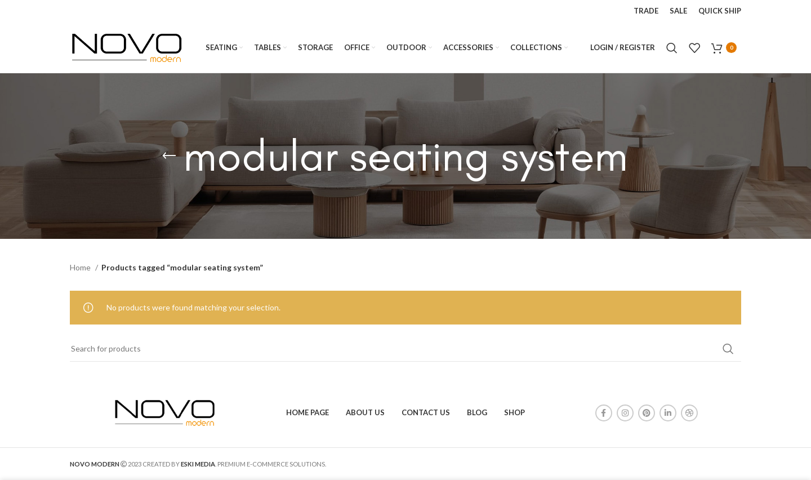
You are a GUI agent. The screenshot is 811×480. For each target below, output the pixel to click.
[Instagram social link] (625, 413)
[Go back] (169, 156)
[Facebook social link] (603, 413)
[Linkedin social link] (668, 413)
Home (81, 267)
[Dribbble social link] (689, 413)
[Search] (672, 48)
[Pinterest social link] (646, 413)
